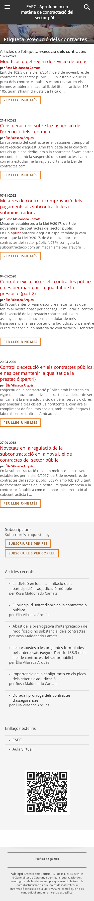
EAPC (17, 739)
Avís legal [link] (17, 874)
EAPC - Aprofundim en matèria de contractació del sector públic (47, 12)
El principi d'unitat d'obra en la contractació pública (50, 607)
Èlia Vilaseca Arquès (20, 138)
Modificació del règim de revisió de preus (43, 61)
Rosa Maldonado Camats (23, 68)
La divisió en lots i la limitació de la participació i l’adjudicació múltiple (42, 586)
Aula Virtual (23, 749)
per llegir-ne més (20, 100)
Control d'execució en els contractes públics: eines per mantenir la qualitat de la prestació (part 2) (47, 287)
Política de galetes (47, 859)
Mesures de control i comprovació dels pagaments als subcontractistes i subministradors (41, 207)
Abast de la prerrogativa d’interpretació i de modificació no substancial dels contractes (50, 629)
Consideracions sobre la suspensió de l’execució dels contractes (40, 128)
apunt (16, 233)
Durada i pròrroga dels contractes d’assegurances (41, 698)
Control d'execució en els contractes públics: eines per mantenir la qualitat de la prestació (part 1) (47, 373)
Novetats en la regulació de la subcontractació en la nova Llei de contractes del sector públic (36, 454)
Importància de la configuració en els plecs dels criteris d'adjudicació (49, 676)
